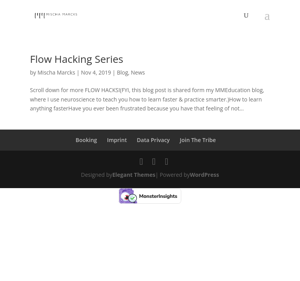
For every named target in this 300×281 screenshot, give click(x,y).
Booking (86, 140)
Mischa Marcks (56, 72)
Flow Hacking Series (76, 59)
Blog (122, 72)
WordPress (204, 174)
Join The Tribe (198, 140)
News (138, 72)
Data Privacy (153, 140)
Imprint (117, 140)
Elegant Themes (133, 174)
